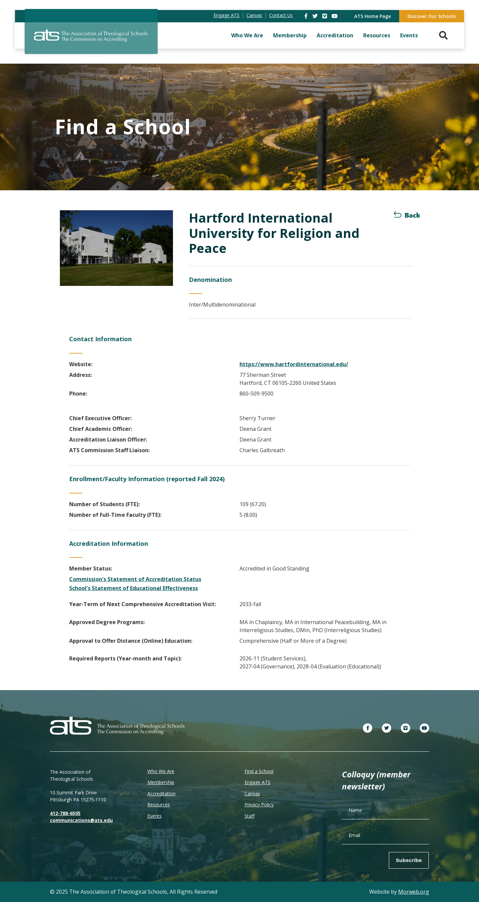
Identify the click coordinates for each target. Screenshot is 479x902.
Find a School (258, 771)
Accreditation (335, 35)
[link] (306, 16)
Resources (376, 35)
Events (409, 35)
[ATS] (91, 39)
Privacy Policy (259, 804)
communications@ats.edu (81, 820)
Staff (249, 816)
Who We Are (247, 35)
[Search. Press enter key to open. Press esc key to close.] (443, 35)
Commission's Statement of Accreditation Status (135, 579)
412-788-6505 (65, 813)
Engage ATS (257, 782)
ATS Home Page (372, 16)
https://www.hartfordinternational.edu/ (294, 364)
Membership (290, 35)
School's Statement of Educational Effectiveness (133, 588)
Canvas (252, 793)
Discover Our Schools (431, 16)
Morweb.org (413, 891)
